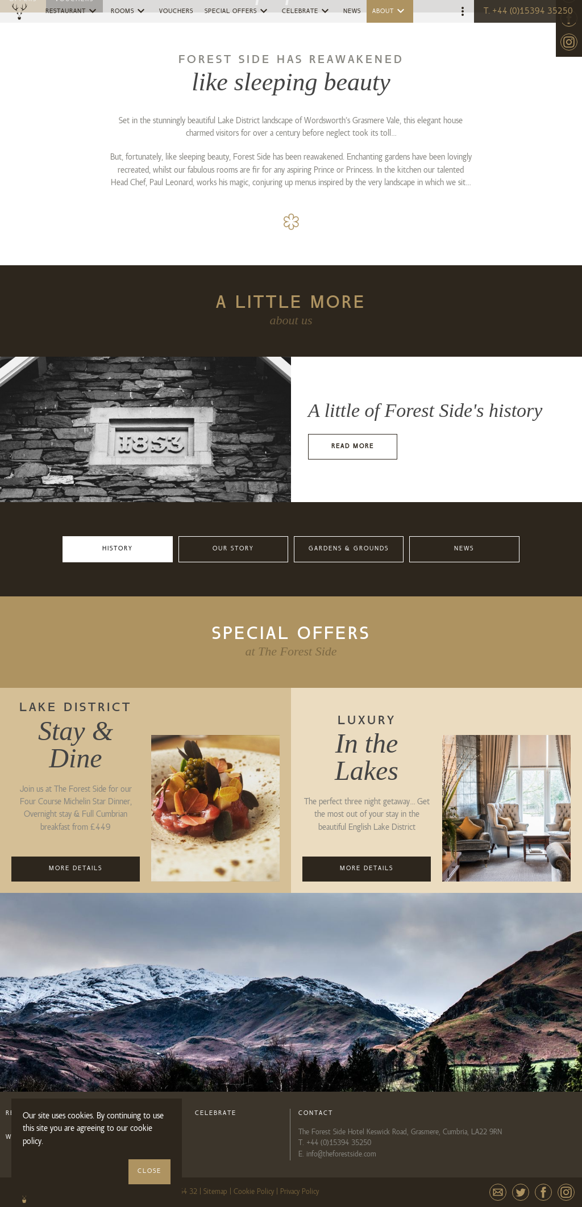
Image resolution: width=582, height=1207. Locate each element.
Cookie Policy (254, 1192)
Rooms (129, 11)
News (352, 11)
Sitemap (215, 1192)
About (390, 11)
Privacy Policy (299, 1192)
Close (149, 1171)
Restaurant (72, 11)
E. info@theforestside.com (337, 1154)
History (117, 548)
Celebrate (307, 11)
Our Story (233, 548)
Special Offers (238, 11)
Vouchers (176, 11)
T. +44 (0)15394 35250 (528, 11)
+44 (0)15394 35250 (338, 1143)
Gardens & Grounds (349, 548)
